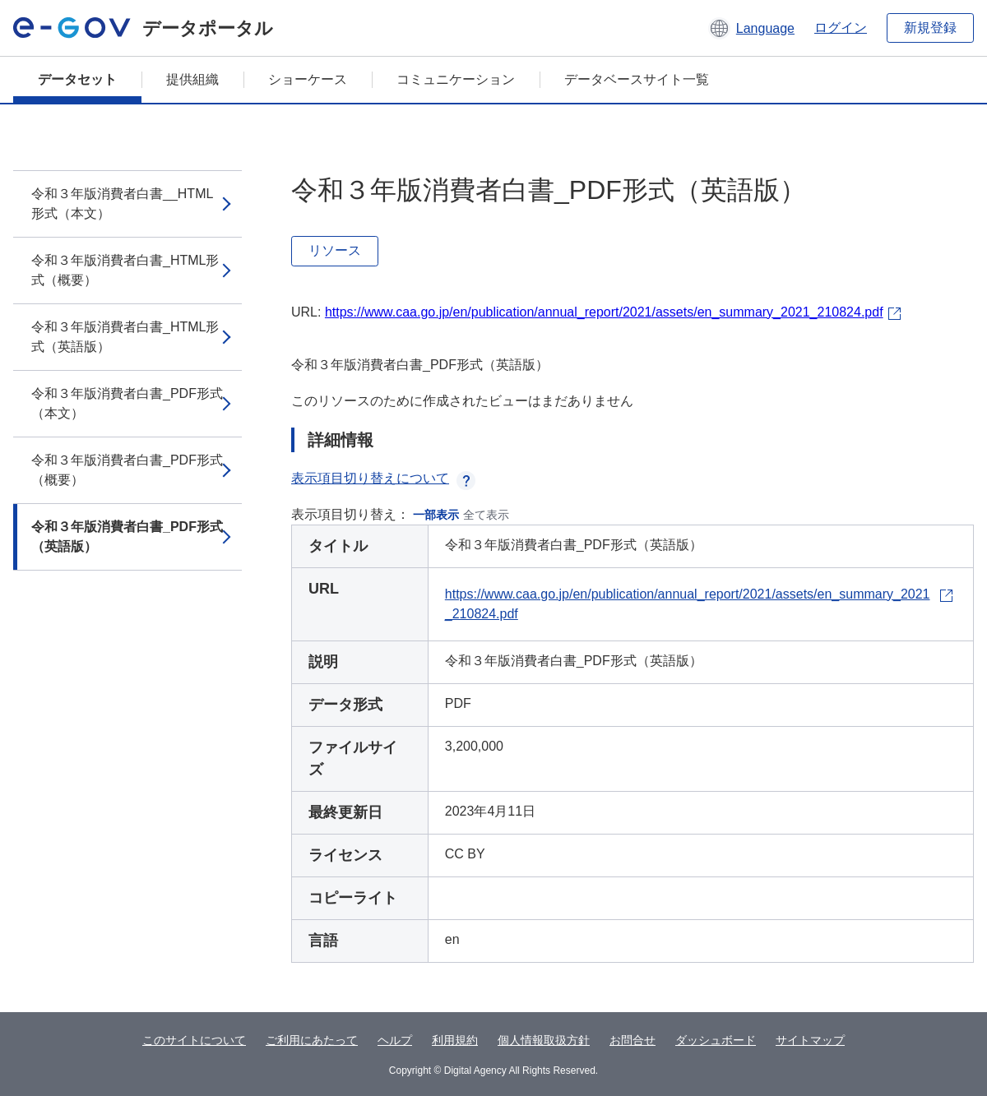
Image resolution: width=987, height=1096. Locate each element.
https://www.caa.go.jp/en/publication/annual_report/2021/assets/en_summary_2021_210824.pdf (604, 312)
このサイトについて (194, 1040)
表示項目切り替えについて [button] (383, 478)
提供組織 (192, 79)
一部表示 (436, 514)
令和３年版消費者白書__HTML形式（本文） (122, 203)
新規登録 (930, 28)
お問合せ (632, 1040)
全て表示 (486, 514)
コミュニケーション (455, 79)
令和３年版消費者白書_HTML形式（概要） (125, 270)
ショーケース (307, 79)
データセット (77, 79)
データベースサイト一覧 (636, 79)
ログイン (840, 28)
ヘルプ (395, 1040)
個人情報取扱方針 (544, 1040)
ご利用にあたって (312, 1040)
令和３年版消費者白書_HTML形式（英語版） (125, 337)
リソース (334, 250)
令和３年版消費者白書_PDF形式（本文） (127, 403)
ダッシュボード (715, 1040)
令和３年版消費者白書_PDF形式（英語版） (127, 536)
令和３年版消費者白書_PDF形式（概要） (127, 470)
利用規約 (455, 1040)
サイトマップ (810, 1040)
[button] (751, 28)
